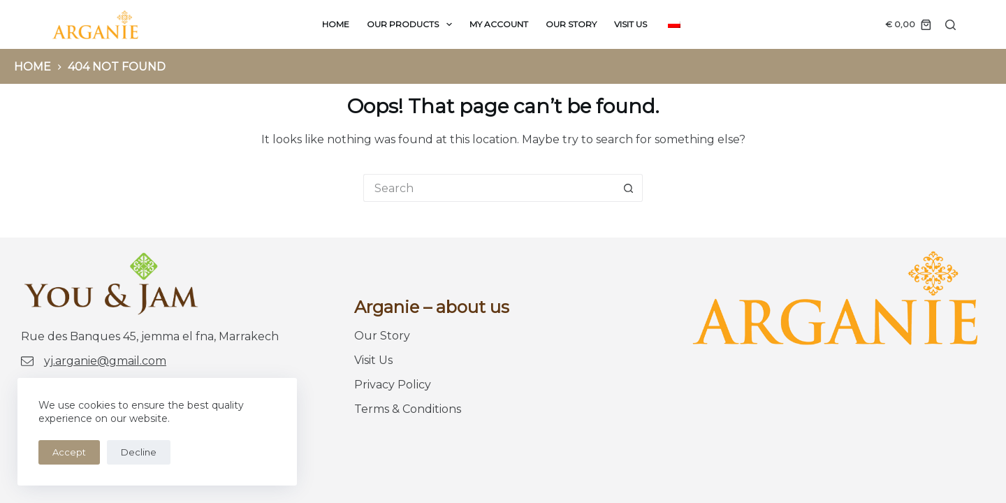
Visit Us (630, 24)
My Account (498, 24)
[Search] (950, 25)
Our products (412, 24)
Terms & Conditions (407, 409)
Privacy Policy (392, 384)
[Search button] (629, 188)
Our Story (571, 24)
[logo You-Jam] (95, 24)
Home (335, 24)
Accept (69, 452)
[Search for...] (489, 188)
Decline (138, 452)
